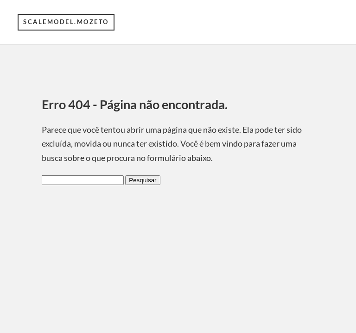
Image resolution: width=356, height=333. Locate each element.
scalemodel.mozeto (66, 21)
